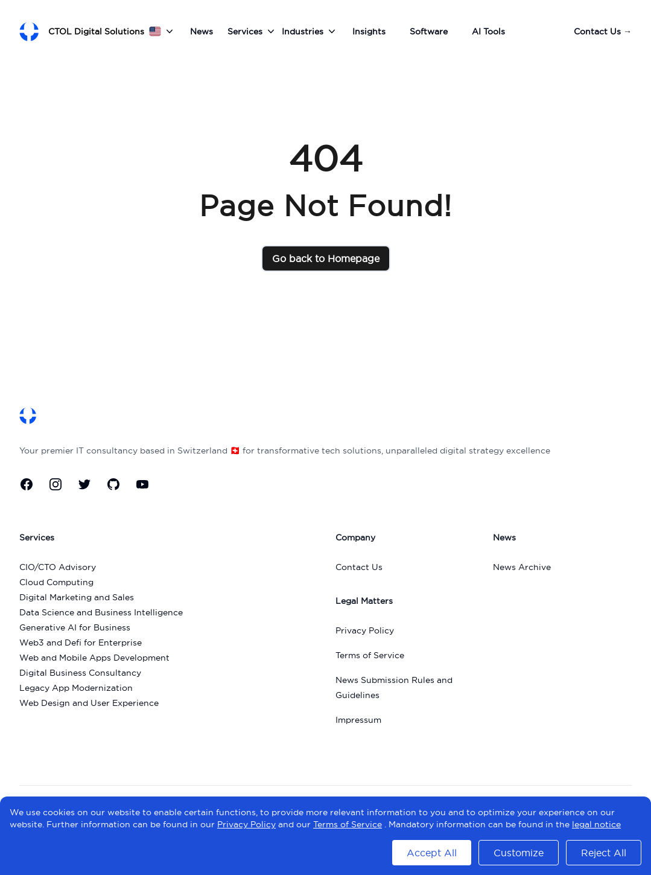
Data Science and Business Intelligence (101, 612)
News (201, 31)
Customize (519, 853)
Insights (369, 31)
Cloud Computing (56, 582)
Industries (310, 31)
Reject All (603, 853)
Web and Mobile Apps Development (94, 657)
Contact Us (603, 31)
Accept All (432, 853)
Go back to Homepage (325, 258)
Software (429, 31)
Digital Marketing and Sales (76, 597)
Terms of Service (369, 655)
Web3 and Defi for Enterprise (80, 642)
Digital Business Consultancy (80, 672)
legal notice (596, 824)
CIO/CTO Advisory (57, 567)
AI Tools (488, 31)
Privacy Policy (364, 630)
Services (252, 31)
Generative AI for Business (74, 627)
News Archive (522, 567)
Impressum (358, 719)
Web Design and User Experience (89, 702)
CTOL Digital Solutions (96, 31)
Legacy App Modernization (76, 687)
